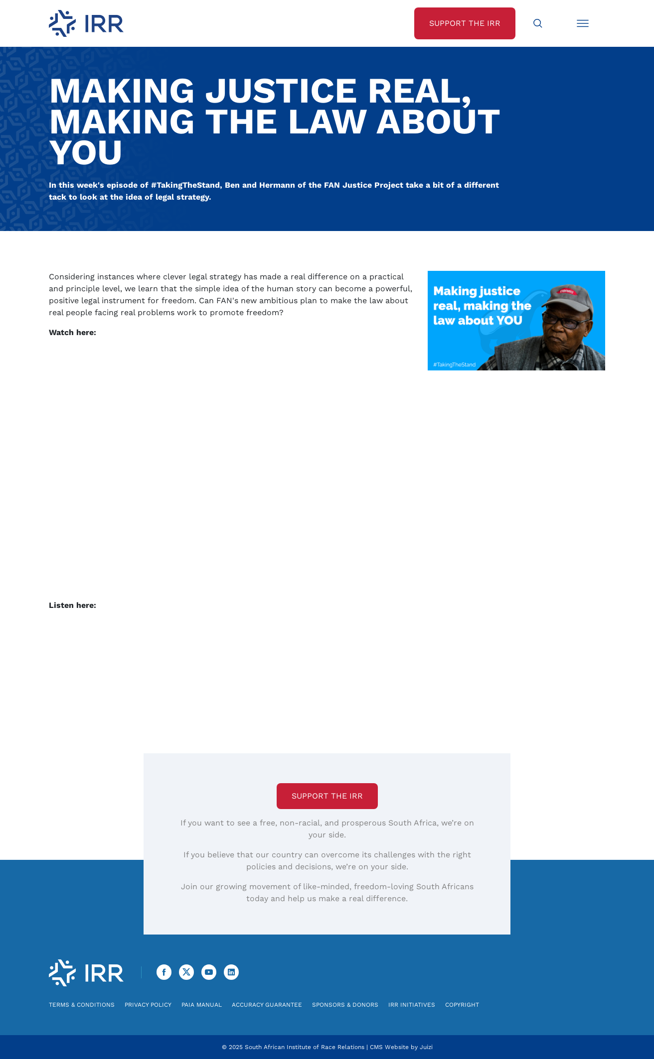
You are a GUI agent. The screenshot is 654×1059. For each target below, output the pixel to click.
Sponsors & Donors (345, 1004)
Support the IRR (327, 796)
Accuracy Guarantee (267, 1004)
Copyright (462, 1004)
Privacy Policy (148, 1004)
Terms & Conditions (82, 1004)
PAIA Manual (201, 1004)
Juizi (426, 1047)
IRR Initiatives (411, 1004)
